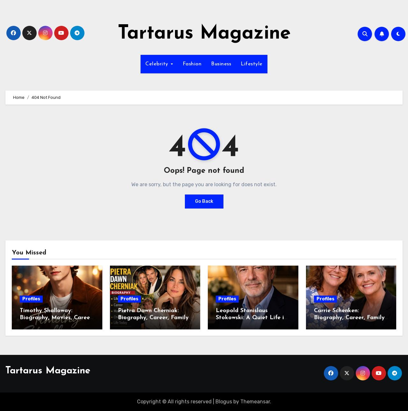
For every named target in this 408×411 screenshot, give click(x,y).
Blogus (223, 402)
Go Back (204, 201)
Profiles (31, 299)
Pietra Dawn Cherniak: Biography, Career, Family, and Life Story (154, 317)
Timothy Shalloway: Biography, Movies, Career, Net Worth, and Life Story (56, 317)
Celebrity (157, 64)
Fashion (192, 64)
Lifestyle (252, 64)
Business (221, 64)
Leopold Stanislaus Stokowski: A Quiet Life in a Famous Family (251, 317)
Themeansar (255, 402)
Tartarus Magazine (204, 33)
